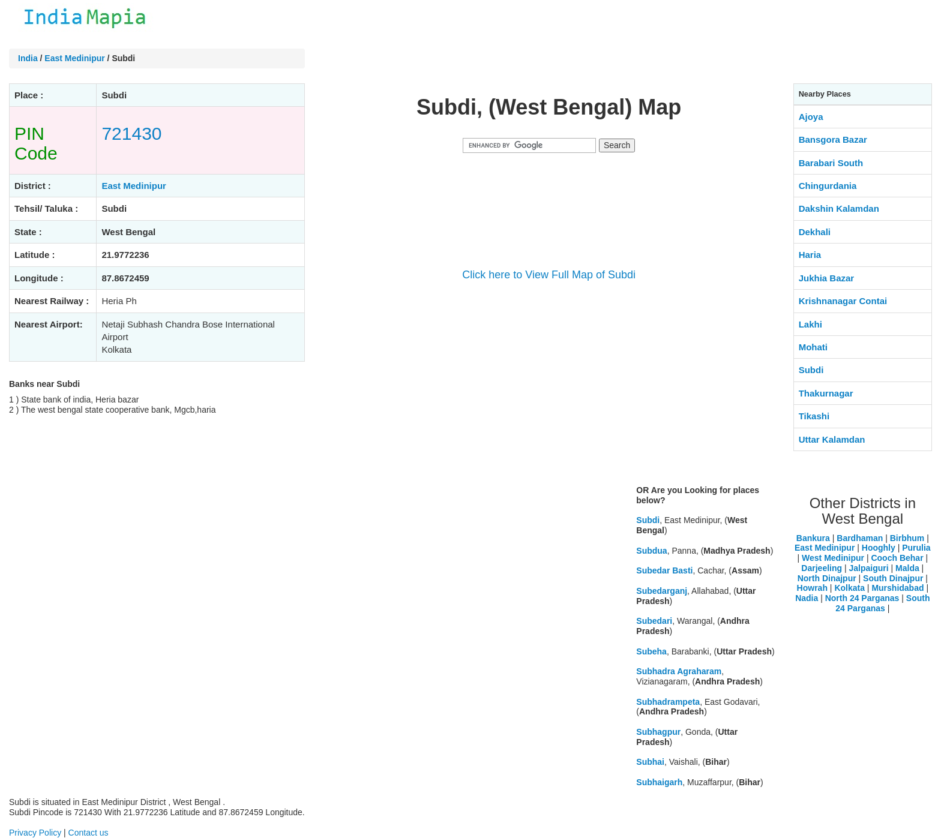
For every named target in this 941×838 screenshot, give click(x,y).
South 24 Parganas (882, 603)
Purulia (916, 547)
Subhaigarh (659, 782)
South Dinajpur (893, 578)
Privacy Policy (35, 832)
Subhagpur (658, 732)
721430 (131, 133)
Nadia (806, 598)
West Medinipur (833, 558)
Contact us (88, 832)
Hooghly (878, 547)
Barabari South (831, 163)
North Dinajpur (827, 578)
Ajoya (811, 117)
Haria (810, 255)
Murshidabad (897, 588)
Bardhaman (860, 538)
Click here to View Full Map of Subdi (549, 275)
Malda (907, 568)
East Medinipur (74, 58)
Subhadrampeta (668, 702)
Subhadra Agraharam (678, 671)
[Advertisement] (549, 391)
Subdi (648, 520)
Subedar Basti (664, 570)
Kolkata (849, 588)
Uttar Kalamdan (832, 439)
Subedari (654, 621)
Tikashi (814, 416)
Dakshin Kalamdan (839, 208)
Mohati (813, 347)
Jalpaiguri (868, 568)
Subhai (650, 762)
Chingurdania (828, 186)
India (28, 58)
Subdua (651, 550)
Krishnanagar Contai (843, 301)
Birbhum (907, 538)
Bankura (813, 538)
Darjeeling (821, 568)
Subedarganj (661, 591)
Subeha (651, 651)
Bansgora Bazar (833, 139)
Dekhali (815, 232)
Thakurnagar (826, 393)
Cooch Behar (897, 558)
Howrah (812, 588)
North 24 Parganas (862, 598)
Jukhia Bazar (827, 278)
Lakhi (810, 324)
